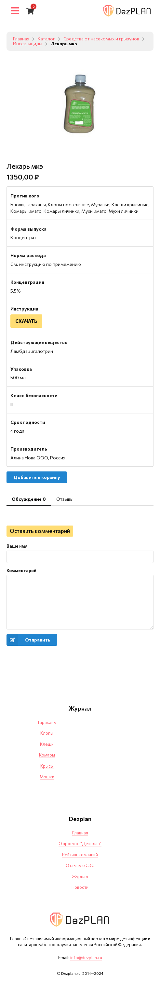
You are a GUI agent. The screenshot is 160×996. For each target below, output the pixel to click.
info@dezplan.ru (86, 957)
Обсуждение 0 (29, 499)
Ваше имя (17, 546)
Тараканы (47, 722)
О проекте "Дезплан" (80, 843)
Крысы (47, 766)
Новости (80, 887)
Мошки (47, 777)
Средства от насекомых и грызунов (101, 38)
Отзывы (64, 499)
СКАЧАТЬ (26, 321)
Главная (21, 38)
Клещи (47, 744)
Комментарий (21, 570)
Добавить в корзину (36, 477)
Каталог (46, 38)
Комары (47, 755)
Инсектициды (35, 43)
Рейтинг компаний (80, 855)
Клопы (46, 733)
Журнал (80, 876)
